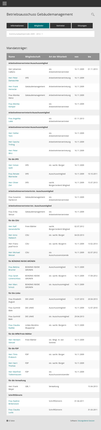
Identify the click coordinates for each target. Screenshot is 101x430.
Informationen (17, 25)
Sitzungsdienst (86, 421)
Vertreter (60, 25)
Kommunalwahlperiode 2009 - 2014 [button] (26, 34)
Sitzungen (82, 25)
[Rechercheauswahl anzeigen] (92, 14)
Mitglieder (38, 25)
